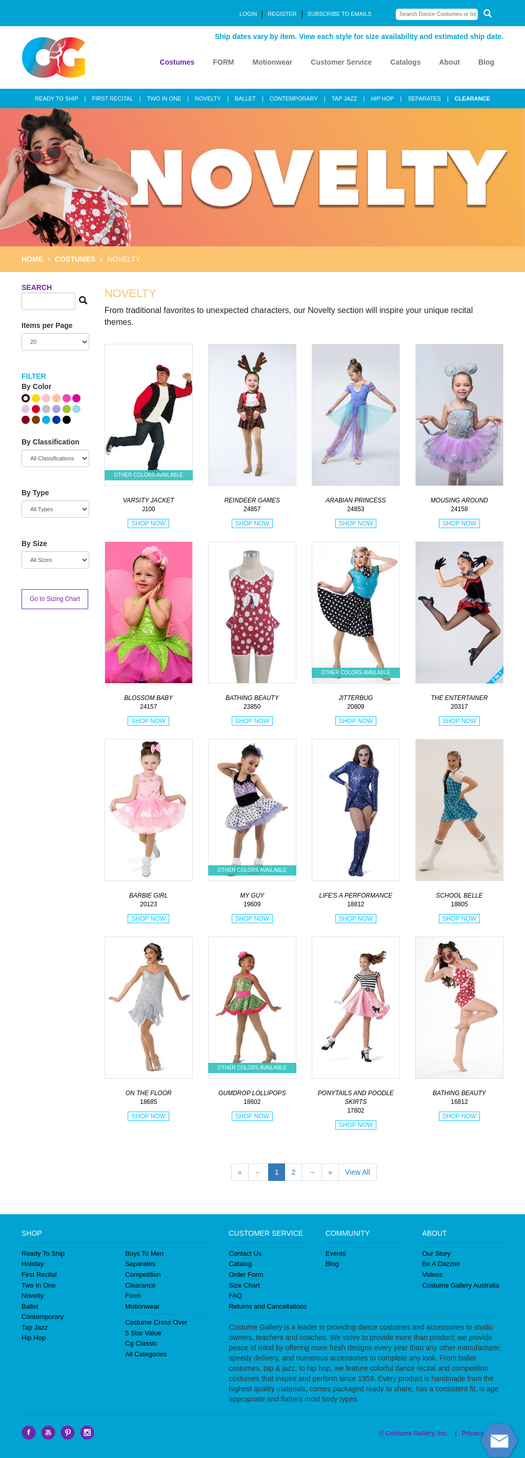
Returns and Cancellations (268, 1306)
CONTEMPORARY (294, 98)
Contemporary (43, 1316)
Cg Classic (141, 1343)
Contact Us (245, 1253)
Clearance (140, 1285)
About (449, 62)
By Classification (50, 442)
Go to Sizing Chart (55, 598)
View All (357, 1172)
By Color (36, 386)
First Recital (39, 1274)
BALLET (245, 98)
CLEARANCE (472, 98)
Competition (142, 1274)
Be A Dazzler (441, 1264)
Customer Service (341, 62)
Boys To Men (144, 1253)
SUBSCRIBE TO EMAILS (340, 14)
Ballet (30, 1306)
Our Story (436, 1253)
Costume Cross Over (156, 1322)
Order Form (246, 1274)
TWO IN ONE (164, 98)
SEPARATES (424, 98)
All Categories (146, 1354)
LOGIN (248, 14)
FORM (223, 62)
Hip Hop (34, 1338)
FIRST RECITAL (112, 98)
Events (336, 1253)
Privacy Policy (482, 1433)
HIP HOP (382, 98)
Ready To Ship (43, 1253)
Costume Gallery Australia (460, 1285)
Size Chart (244, 1285)
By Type (35, 493)
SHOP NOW (148, 523)
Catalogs (405, 62)
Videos (432, 1274)
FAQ (235, 1295)
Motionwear (272, 62)
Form (132, 1295)
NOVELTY (208, 98)
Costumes (177, 62)
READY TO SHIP (56, 98)
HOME (32, 259)
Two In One (38, 1285)
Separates (140, 1264)
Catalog (240, 1264)
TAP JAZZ (344, 98)
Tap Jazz (35, 1327)
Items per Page (47, 325)
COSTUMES (75, 259)
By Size (34, 543)
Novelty (33, 1295)
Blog (486, 62)
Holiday (33, 1264)
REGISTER (282, 14)
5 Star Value (143, 1333)
